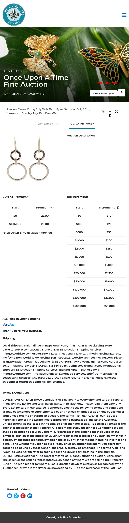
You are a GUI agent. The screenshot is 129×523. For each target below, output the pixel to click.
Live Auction (19, 71)
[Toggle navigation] (124, 15)
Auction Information (82, 123)
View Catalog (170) (104, 93)
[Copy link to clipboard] (101, 112)
